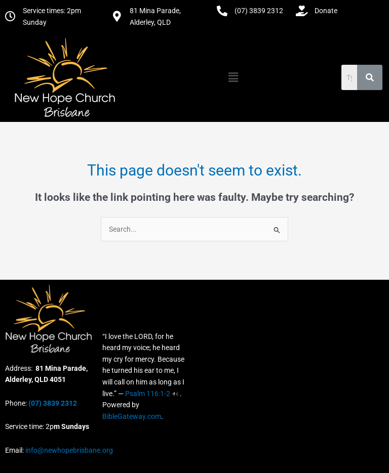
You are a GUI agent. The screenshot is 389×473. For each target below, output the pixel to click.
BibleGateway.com (131, 416)
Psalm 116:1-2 (147, 394)
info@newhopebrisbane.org (68, 450)
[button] (233, 77)
